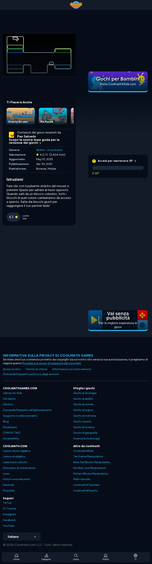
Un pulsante (54, 150)
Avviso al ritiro (12, 369)
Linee (6, 473)
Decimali (8, 485)
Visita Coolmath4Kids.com (118, 84)
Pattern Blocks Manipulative (90, 473)
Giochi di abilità (83, 398)
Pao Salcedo (26, 136)
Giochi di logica (83, 410)
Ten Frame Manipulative (88, 456)
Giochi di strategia (85, 393)
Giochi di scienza (83, 427)
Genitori (8, 404)
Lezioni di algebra (14, 456)
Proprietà (9, 490)
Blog (6, 421)
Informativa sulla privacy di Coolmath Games (48, 355)
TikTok (7, 503)
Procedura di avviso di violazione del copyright (51, 363)
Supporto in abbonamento (20, 415)
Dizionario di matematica (19, 468)
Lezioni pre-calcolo (15, 462)
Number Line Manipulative (89, 468)
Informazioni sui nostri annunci (71, 369)
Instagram (9, 514)
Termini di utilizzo (37, 369)
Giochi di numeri (83, 404)
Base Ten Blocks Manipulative (91, 462)
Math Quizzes (81, 479)
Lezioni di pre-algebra (16, 451)
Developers (10, 427)
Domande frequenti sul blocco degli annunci (31, 374)
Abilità (40, 150)
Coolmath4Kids (83, 451)
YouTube (8, 525)
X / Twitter (9, 508)
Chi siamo (9, 398)
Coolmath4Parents (85, 490)
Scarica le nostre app (86, 438)
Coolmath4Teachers (86, 485)
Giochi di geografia (85, 432)
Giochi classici (82, 421)
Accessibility (11, 438)
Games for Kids (12, 393)
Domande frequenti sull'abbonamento (27, 410)
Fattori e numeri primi (16, 479)
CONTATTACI (11, 432)
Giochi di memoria (84, 415)
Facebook (9, 520)
